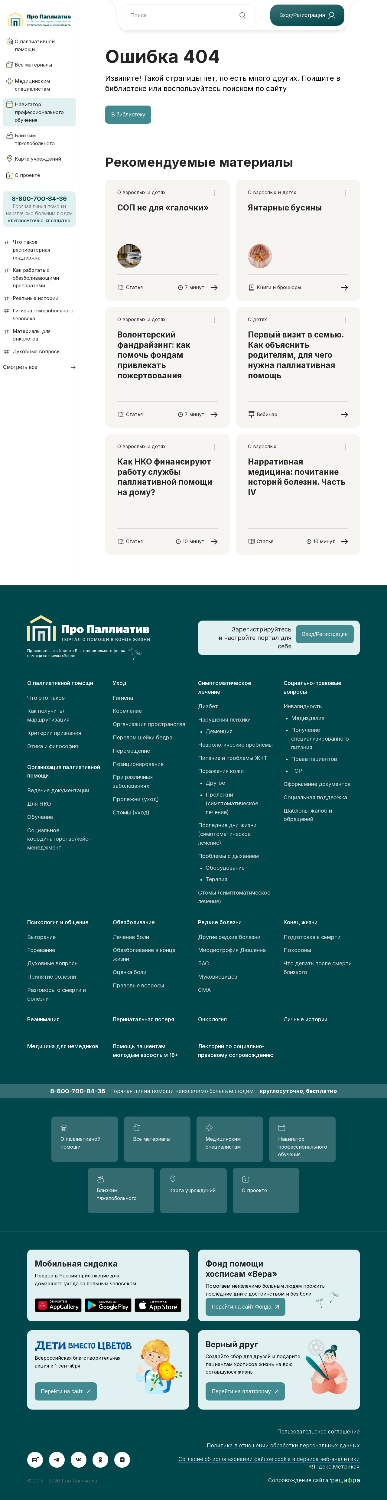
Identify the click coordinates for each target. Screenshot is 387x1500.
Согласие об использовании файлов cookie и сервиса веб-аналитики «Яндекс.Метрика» (269, 1463)
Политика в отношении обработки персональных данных (283, 1445)
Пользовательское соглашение (318, 1431)
